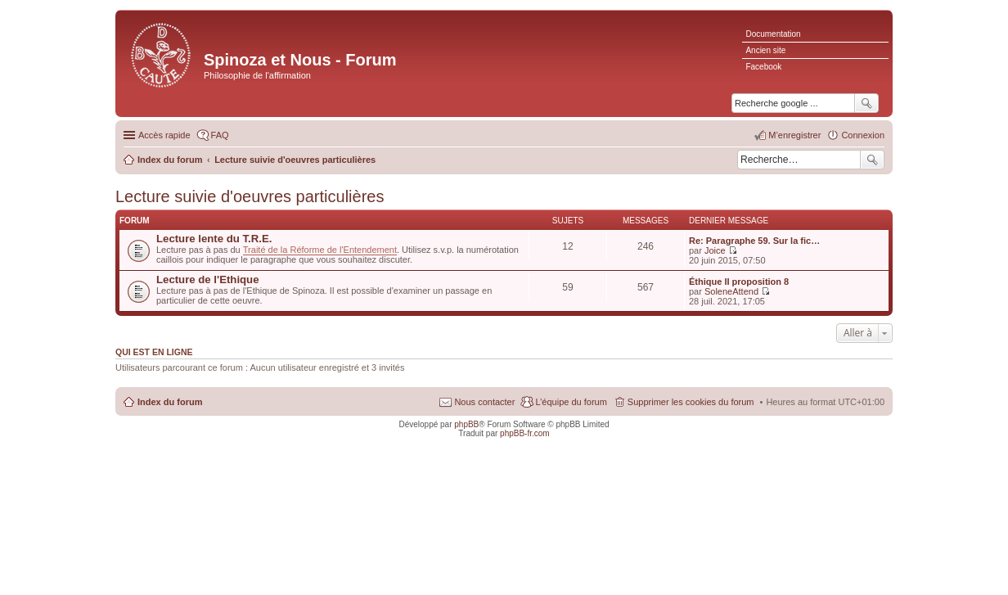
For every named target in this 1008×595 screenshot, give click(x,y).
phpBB (466, 424)
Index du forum (169, 402)
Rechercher (872, 159)
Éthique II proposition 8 (739, 281)
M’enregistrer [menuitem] (794, 135)
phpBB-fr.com (525, 433)
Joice (715, 250)
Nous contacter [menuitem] (484, 402)
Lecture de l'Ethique (207, 279)
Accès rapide (164, 135)
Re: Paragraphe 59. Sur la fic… (754, 241)
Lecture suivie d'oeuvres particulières (249, 196)
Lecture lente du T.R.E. (214, 238)
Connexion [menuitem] (862, 135)
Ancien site (765, 50)
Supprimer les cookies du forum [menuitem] (691, 402)
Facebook (763, 66)
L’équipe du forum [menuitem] (570, 402)
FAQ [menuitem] (220, 135)
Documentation (772, 33)
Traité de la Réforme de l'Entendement (320, 250)
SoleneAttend (731, 291)
